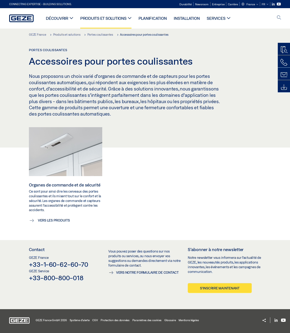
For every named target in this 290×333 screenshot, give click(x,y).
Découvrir (57, 18)
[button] (249, 4)
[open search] (279, 18)
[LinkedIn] (273, 4)
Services (216, 18)
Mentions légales (189, 320)
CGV (95, 320)
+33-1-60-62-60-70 (58, 264)
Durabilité (185, 4)
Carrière (233, 4)
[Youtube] (279, 4)
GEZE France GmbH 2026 (51, 320)
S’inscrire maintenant (219, 288)
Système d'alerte (80, 320)
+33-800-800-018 (56, 277)
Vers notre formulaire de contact (147, 272)
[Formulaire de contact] (284, 75)
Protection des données (115, 320)
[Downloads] (284, 87)
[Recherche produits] (284, 50)
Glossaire (170, 320)
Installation (187, 18)
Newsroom (202, 4)
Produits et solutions (103, 18)
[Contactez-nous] (284, 62)
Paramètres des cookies (147, 320)
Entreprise (218, 4)
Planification (152, 18)
